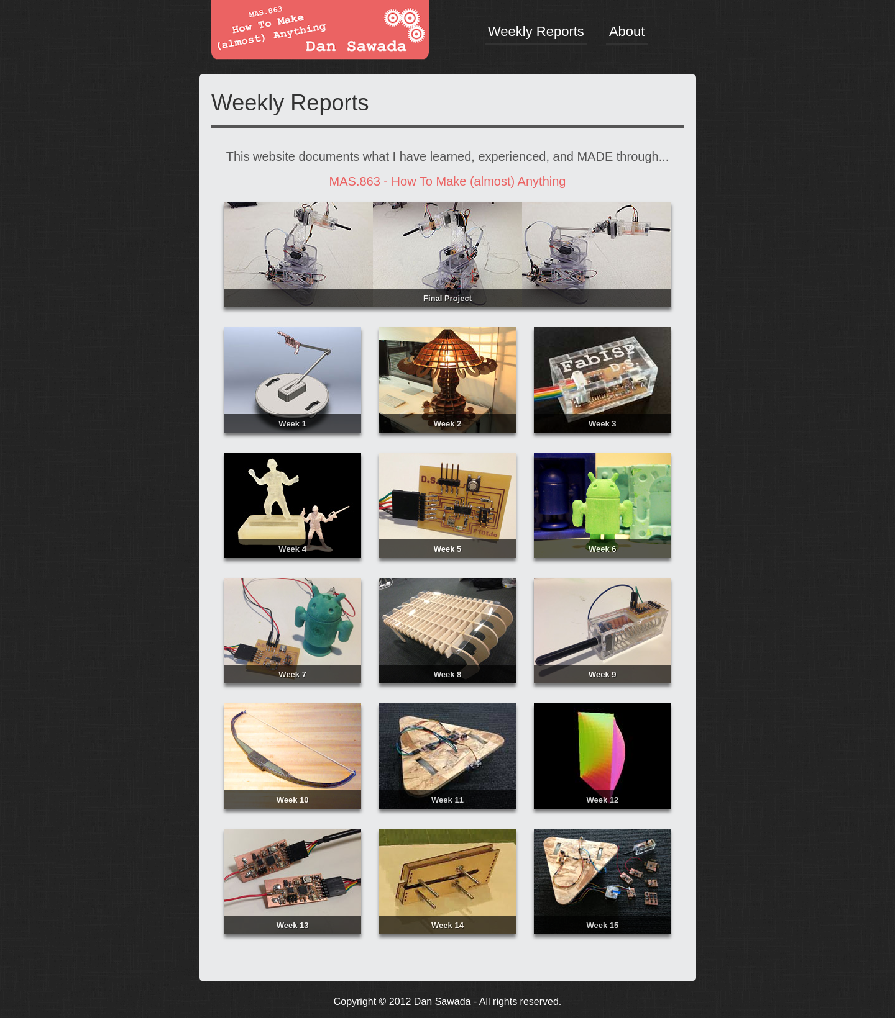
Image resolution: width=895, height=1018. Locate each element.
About (627, 31)
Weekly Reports (536, 31)
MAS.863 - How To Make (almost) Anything (447, 181)
